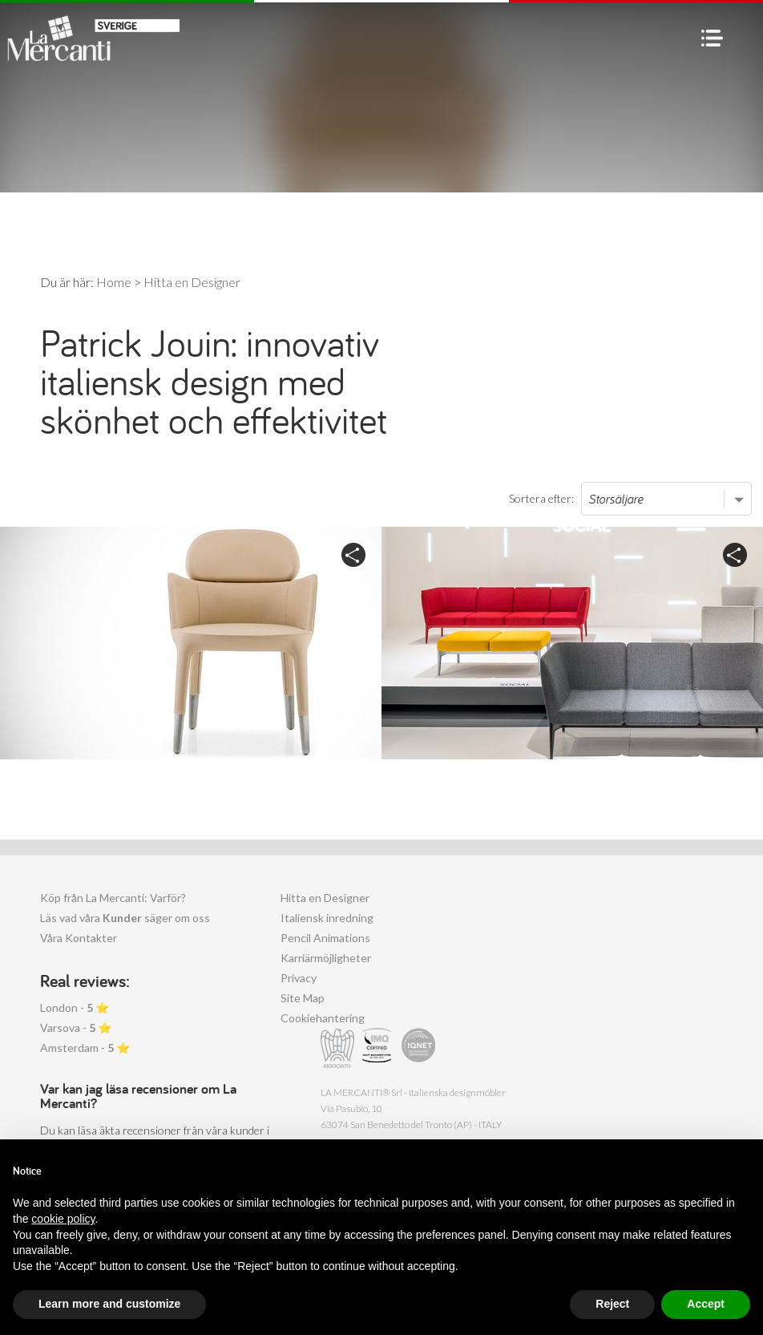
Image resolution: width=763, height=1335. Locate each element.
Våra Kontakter (78, 938)
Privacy (299, 978)
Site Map (303, 998)
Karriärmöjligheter (326, 958)
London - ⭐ (74, 1007)
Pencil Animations (325, 938)
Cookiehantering (323, 1018)
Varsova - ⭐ (75, 1027)
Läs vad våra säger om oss (125, 917)
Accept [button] (706, 1303)
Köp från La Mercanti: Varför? (113, 897)
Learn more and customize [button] (109, 1303)
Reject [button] (612, 1303)
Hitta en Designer (325, 897)
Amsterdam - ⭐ (85, 1047)
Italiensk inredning (327, 917)
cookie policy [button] (63, 1218)
